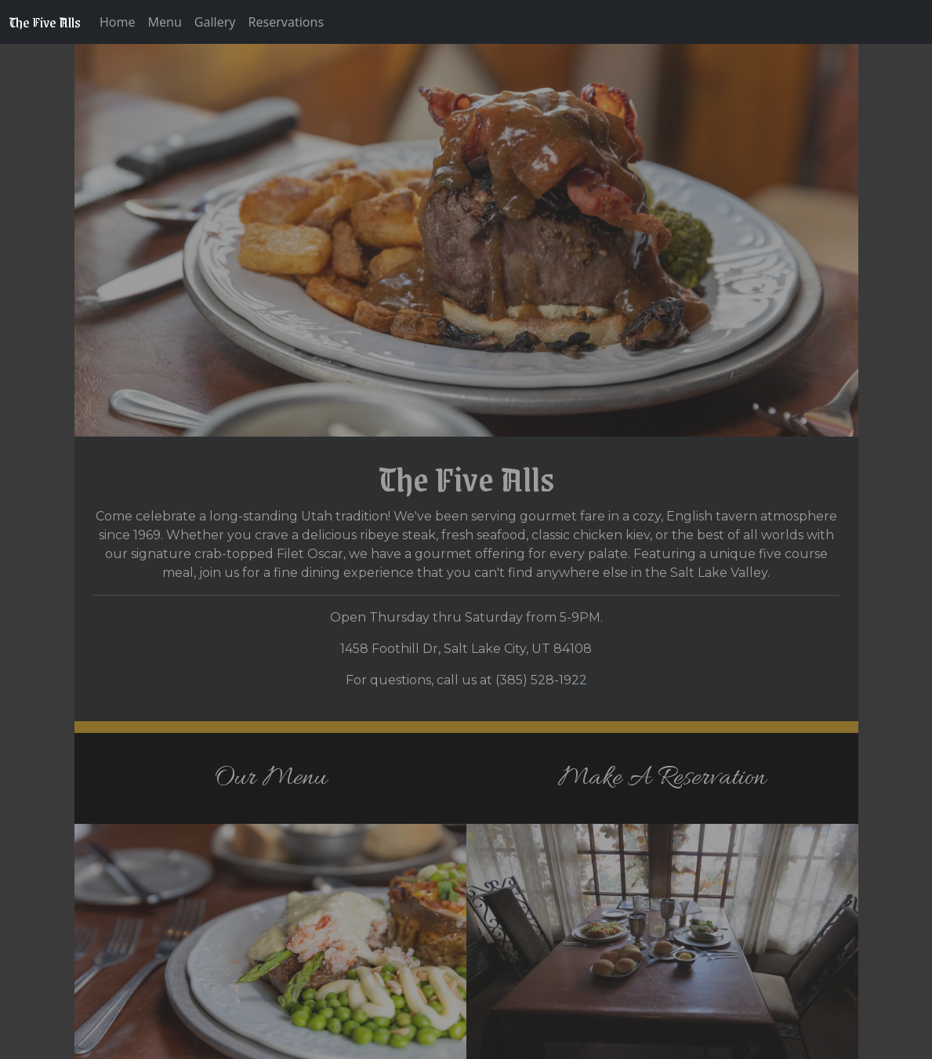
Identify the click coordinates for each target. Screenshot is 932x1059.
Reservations (286, 22)
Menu (165, 22)
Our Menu (270, 778)
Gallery (215, 22)
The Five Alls (45, 22)
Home (118, 22)
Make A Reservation (662, 778)
